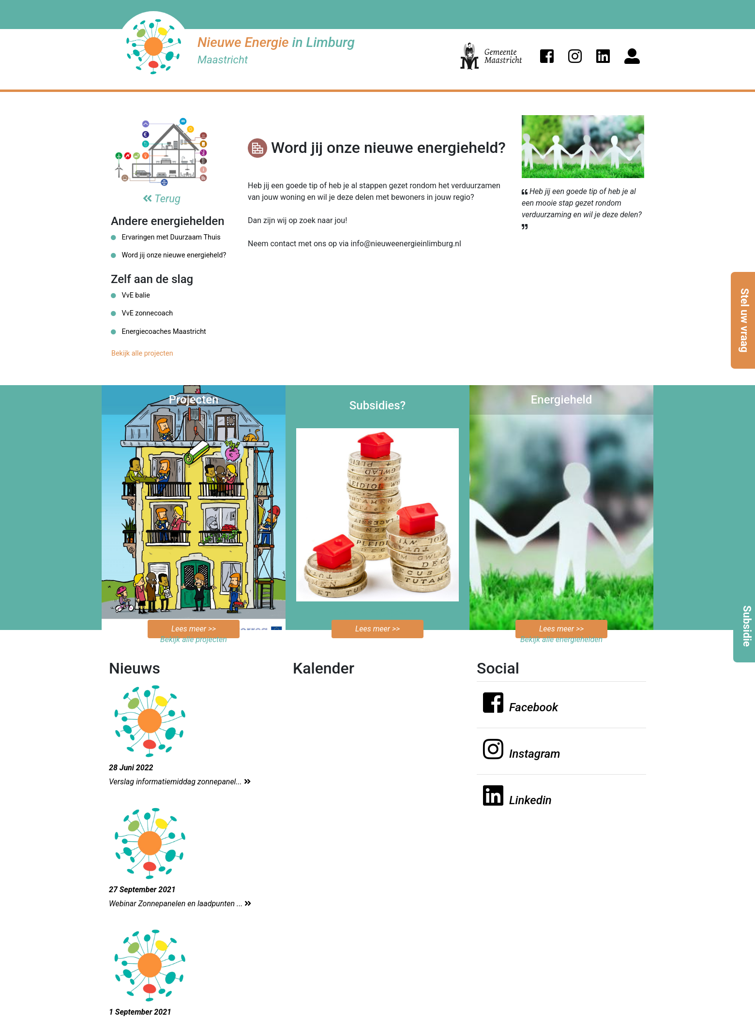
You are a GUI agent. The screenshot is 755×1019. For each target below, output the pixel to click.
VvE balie (130, 295)
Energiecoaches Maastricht (158, 332)
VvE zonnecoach (142, 313)
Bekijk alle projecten (142, 353)
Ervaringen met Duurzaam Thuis (166, 237)
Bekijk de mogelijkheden (377, 612)
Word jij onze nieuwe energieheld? (168, 255)
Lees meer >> (193, 628)
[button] (547, 56)
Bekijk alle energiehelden (561, 639)
